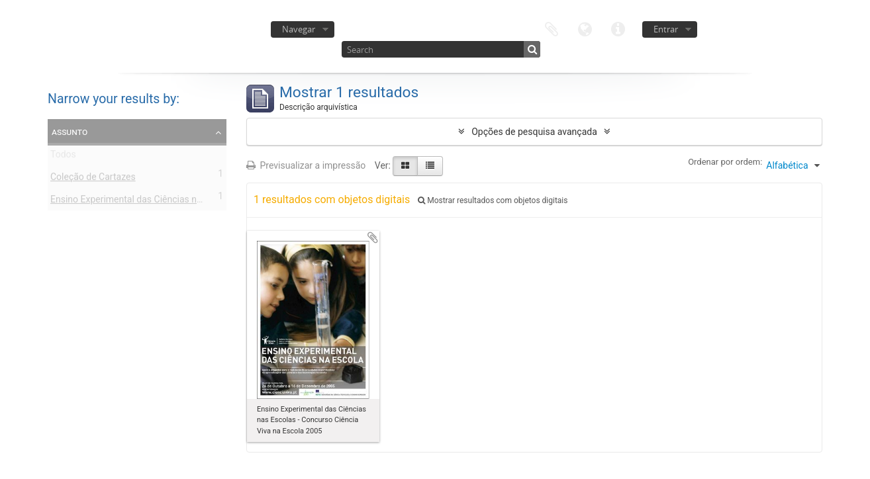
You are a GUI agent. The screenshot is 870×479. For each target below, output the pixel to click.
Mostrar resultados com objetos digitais (492, 200)
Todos (63, 157)
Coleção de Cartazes (93, 179)
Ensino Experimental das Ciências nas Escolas (145, 201)
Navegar (298, 29)
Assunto (69, 131)
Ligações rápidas (617, 28)
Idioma (584, 28)
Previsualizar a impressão (305, 165)
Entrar (665, 29)
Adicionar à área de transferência (372, 237)
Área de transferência (551, 28)
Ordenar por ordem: (725, 162)
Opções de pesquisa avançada (534, 131)
